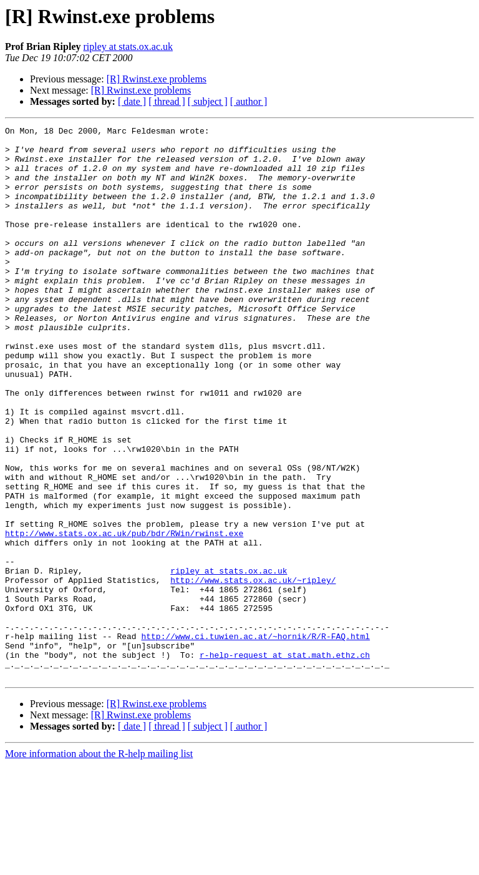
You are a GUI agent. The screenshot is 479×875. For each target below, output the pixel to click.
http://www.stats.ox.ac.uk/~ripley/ (253, 671)
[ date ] (132, 101)
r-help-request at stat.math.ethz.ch (285, 761)
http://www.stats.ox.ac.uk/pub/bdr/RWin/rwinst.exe (124, 615)
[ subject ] (208, 101)
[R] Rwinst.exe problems (156, 79)
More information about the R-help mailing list (99, 864)
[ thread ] (166, 101)
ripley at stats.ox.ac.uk (128, 46)
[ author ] (249, 101)
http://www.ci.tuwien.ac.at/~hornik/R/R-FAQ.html (255, 739)
